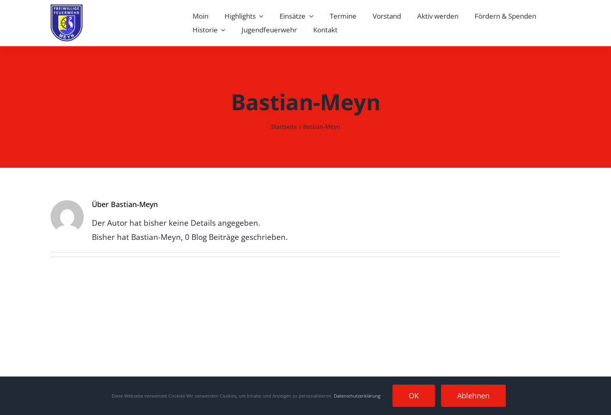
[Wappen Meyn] (67, 8)
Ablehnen (473, 395)
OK (414, 395)
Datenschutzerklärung (357, 396)
